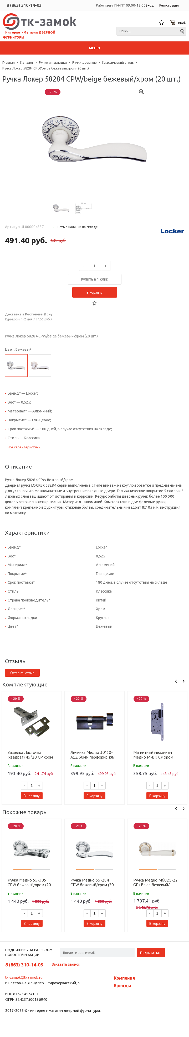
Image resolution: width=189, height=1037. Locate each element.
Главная (8, 62)
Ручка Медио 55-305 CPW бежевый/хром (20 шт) (29, 882)
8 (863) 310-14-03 (24, 5)
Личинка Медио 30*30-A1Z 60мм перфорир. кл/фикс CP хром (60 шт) (92, 754)
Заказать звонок (66, 964)
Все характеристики (24, 447)
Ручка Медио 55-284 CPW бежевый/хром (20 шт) (92, 882)
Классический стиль (118, 62)
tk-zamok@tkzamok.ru (24, 977)
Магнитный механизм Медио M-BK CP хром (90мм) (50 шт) (153, 754)
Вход (150, 5)
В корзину (94, 292)
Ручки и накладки (53, 62)
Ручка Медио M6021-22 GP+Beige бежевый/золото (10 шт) (155, 882)
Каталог (26, 62)
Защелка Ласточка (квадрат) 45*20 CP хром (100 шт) (30, 754)
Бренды (122, 985)
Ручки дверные (84, 62)
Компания (124, 978)
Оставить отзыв (22, 672)
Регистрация (169, 5)
